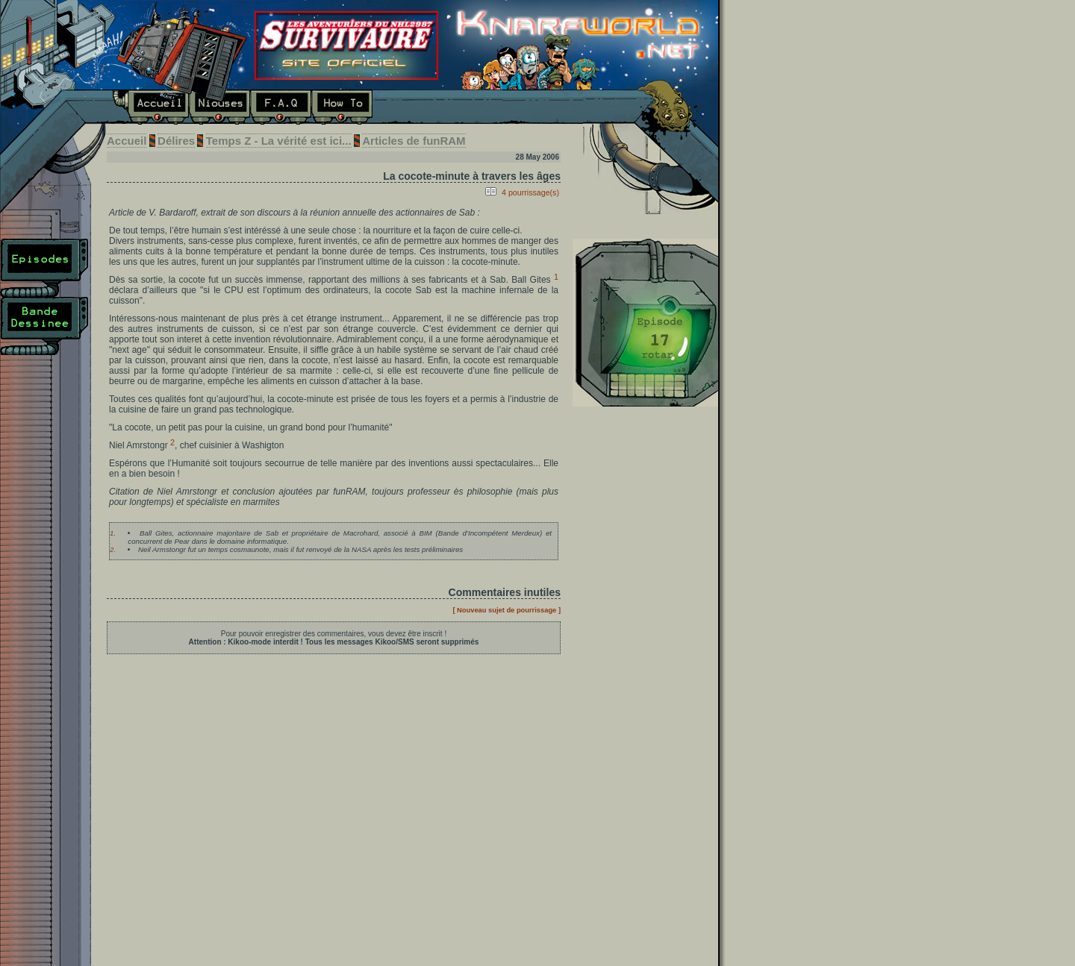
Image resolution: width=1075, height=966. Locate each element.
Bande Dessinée (44, 326)
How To (342, 107)
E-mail (533, 107)
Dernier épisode (645, 323)
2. (113, 549)
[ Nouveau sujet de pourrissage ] (506, 610)
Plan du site (44, 384)
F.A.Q (280, 107)
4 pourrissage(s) (530, 192)
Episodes (44, 268)
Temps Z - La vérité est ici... (279, 140)
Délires (403, 107)
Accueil (150, 107)
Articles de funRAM (413, 140)
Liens (464, 107)
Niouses (219, 107)
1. (113, 533)
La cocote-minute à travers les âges (472, 176)
